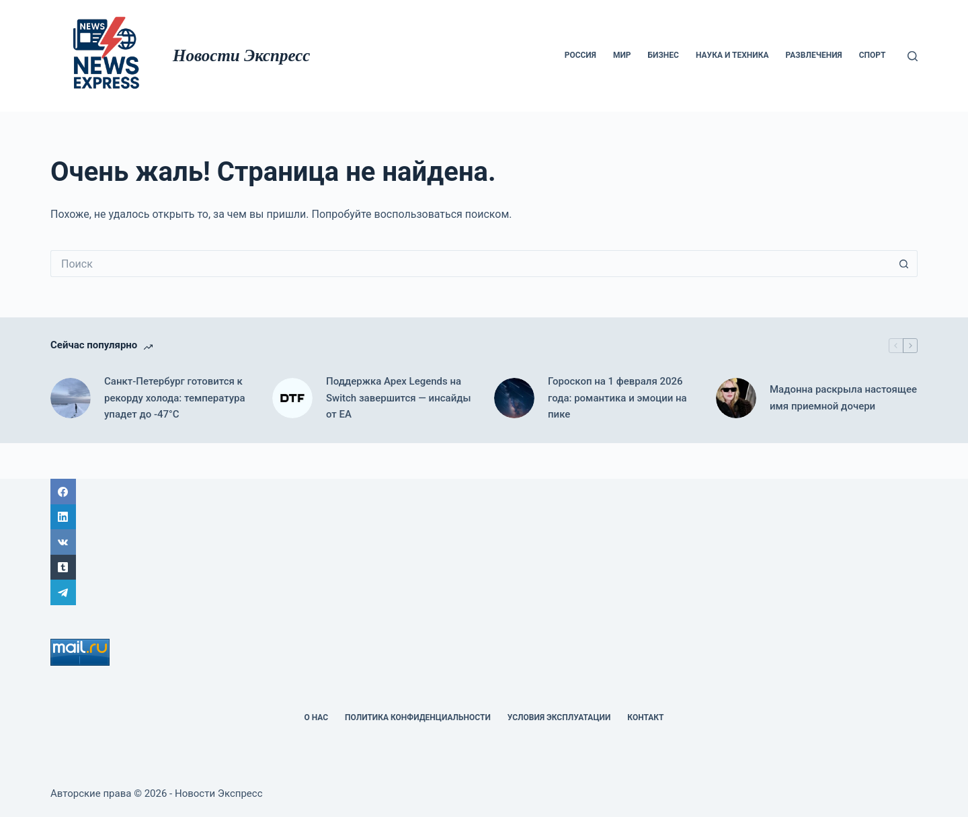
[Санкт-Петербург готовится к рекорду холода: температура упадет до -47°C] (70, 398)
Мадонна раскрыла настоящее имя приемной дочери (843, 397)
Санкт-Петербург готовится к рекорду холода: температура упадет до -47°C (174, 398)
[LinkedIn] (484, 517)
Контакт (645, 717)
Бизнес (663, 55)
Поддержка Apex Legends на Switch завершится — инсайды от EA (398, 398)
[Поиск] (913, 56)
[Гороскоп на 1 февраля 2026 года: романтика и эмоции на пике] (514, 398)
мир (622, 55)
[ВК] (484, 542)
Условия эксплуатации (559, 717)
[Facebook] (484, 491)
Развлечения (814, 55)
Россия (580, 55)
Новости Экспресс (241, 55)
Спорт (872, 55)
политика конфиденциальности (418, 717)
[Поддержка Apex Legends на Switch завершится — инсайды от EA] (292, 398)
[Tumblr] (484, 567)
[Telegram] (484, 592)
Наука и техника (732, 55)
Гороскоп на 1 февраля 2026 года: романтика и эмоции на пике (617, 398)
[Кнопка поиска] (904, 263)
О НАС (316, 717)
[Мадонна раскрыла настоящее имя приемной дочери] (736, 398)
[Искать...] (470, 263)
